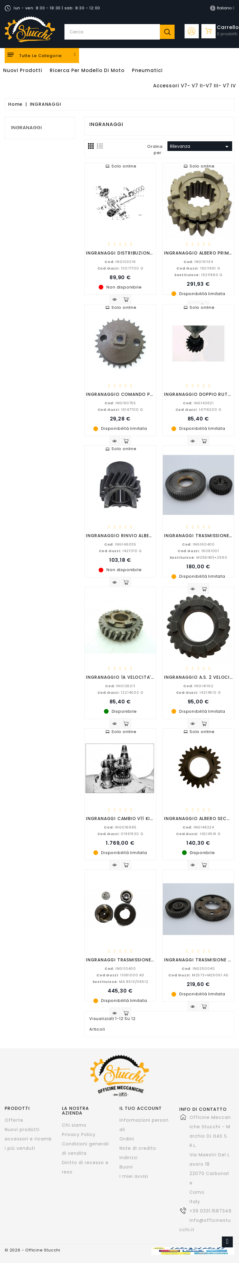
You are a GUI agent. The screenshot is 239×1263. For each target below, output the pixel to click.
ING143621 (198, 403)
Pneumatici (147, 70)
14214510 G (198, 692)
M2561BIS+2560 (198, 557)
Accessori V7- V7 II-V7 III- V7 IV (194, 85)
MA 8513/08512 (120, 981)
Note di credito (138, 1148)
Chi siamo (74, 1125)
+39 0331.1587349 (211, 1211)
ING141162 (198, 685)
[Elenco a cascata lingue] (222, 8)
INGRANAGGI (26, 127)
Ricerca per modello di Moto (87, 70)
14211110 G (120, 550)
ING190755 (120, 403)
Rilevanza (200, 146)
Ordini (127, 1139)
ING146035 (120, 544)
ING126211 (120, 685)
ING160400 (198, 544)
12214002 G (120, 692)
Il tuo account (141, 1108)
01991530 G (120, 833)
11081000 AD (120, 975)
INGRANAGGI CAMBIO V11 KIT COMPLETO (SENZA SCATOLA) (154, 818)
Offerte (14, 1120)
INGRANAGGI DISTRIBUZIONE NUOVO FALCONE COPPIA (149, 253)
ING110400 (120, 968)
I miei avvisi (134, 1176)
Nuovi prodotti (22, 1129)
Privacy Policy (79, 1134)
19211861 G (198, 268)
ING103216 (120, 261)
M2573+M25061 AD (198, 975)
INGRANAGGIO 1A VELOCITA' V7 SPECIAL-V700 (139, 677)
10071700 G (120, 268)
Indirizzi (129, 1157)
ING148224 (198, 827)
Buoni (126, 1167)
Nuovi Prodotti (22, 70)
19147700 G (120, 409)
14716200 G (199, 409)
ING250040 (198, 968)
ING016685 (120, 827)
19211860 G (198, 274)
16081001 (198, 550)
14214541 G (198, 833)
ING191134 (198, 261)
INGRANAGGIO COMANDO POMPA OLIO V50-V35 (142, 394)
